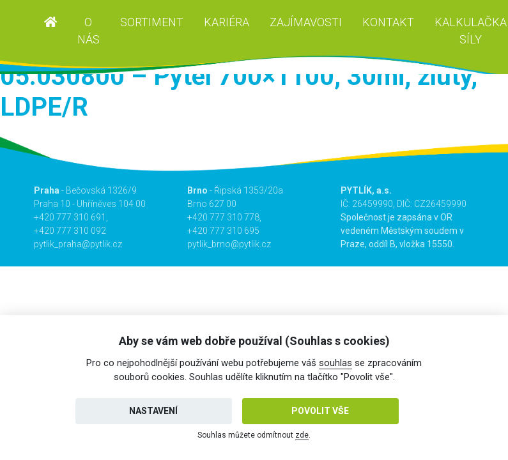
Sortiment (151, 22)
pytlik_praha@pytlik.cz (78, 244)
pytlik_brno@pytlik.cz (229, 244)
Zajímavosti (306, 22)
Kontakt (388, 22)
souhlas (335, 363)
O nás (88, 30)
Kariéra (226, 22)
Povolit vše (320, 411)
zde (302, 435)
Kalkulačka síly (471, 30)
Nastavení (153, 411)
